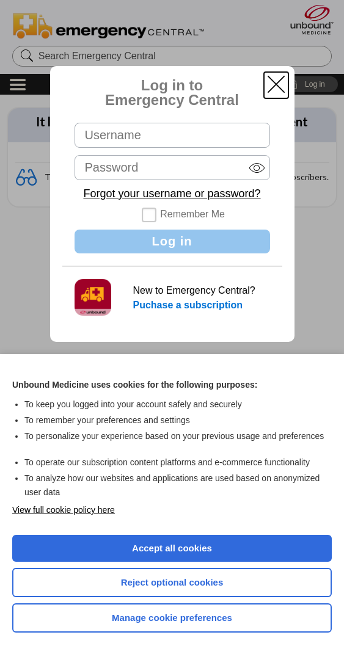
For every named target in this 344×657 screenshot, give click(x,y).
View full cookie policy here (63, 510)
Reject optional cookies (172, 582)
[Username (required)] (172, 135)
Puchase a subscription (188, 305)
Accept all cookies (172, 548)
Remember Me (192, 214)
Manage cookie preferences (172, 617)
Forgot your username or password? (171, 193)
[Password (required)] (172, 167)
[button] (276, 85)
